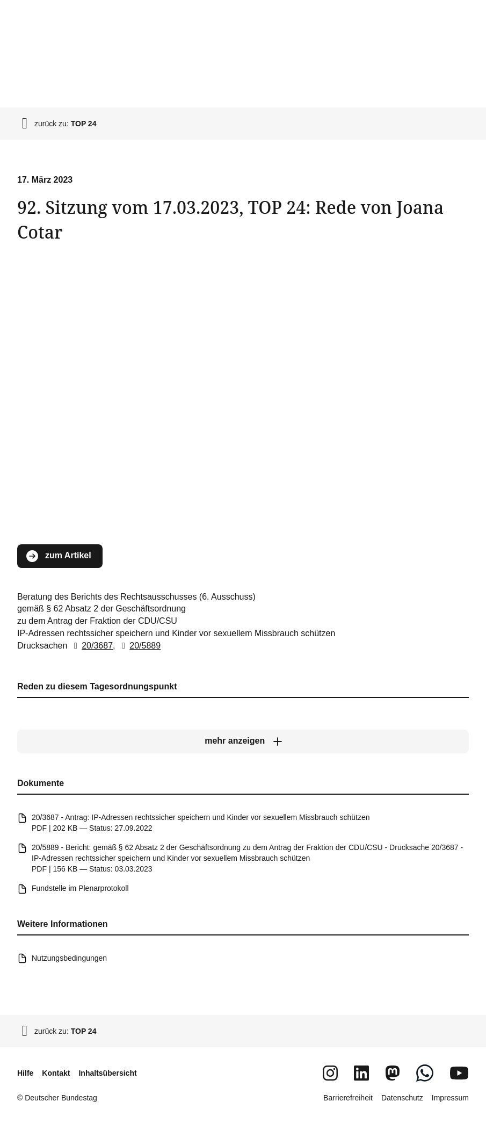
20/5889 (139, 645)
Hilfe (25, 1073)
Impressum (450, 1097)
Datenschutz (402, 1097)
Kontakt (56, 1073)
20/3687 (91, 645)
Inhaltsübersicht (107, 1073)
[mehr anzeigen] (243, 741)
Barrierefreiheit (348, 1097)
